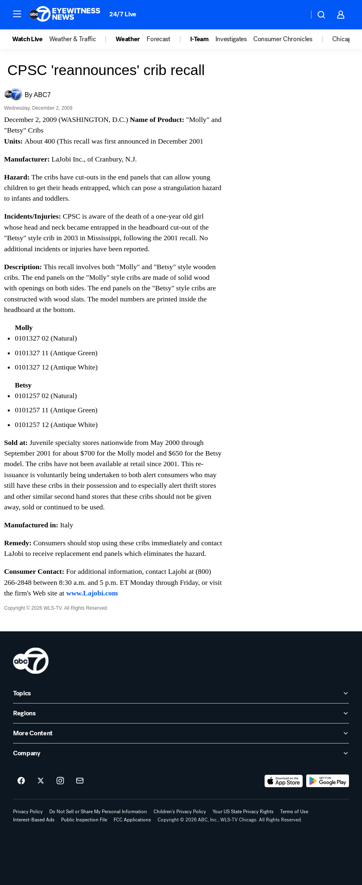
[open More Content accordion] (181, 733)
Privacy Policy (28, 811)
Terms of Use (294, 811)
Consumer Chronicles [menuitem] (282, 39)
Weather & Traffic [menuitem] (72, 39)
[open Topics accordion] (181, 693)
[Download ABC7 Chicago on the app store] (283, 781)
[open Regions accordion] (181, 713)
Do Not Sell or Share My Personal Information (98, 811)
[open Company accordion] (181, 753)
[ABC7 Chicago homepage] (65, 15)
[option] (30, 39)
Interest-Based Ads (34, 819)
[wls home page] (30, 661)
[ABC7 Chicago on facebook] (21, 781)
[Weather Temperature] (296, 15)
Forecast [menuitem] (158, 39)
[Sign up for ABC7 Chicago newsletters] (80, 781)
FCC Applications (132, 819)
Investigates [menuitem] (231, 39)
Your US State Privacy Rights (243, 811)
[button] (17, 14)
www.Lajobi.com (92, 593)
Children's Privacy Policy (180, 811)
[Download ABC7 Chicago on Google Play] (327, 781)
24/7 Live (122, 14)
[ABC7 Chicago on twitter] (41, 781)
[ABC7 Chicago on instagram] (60, 781)
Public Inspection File (84, 819)
